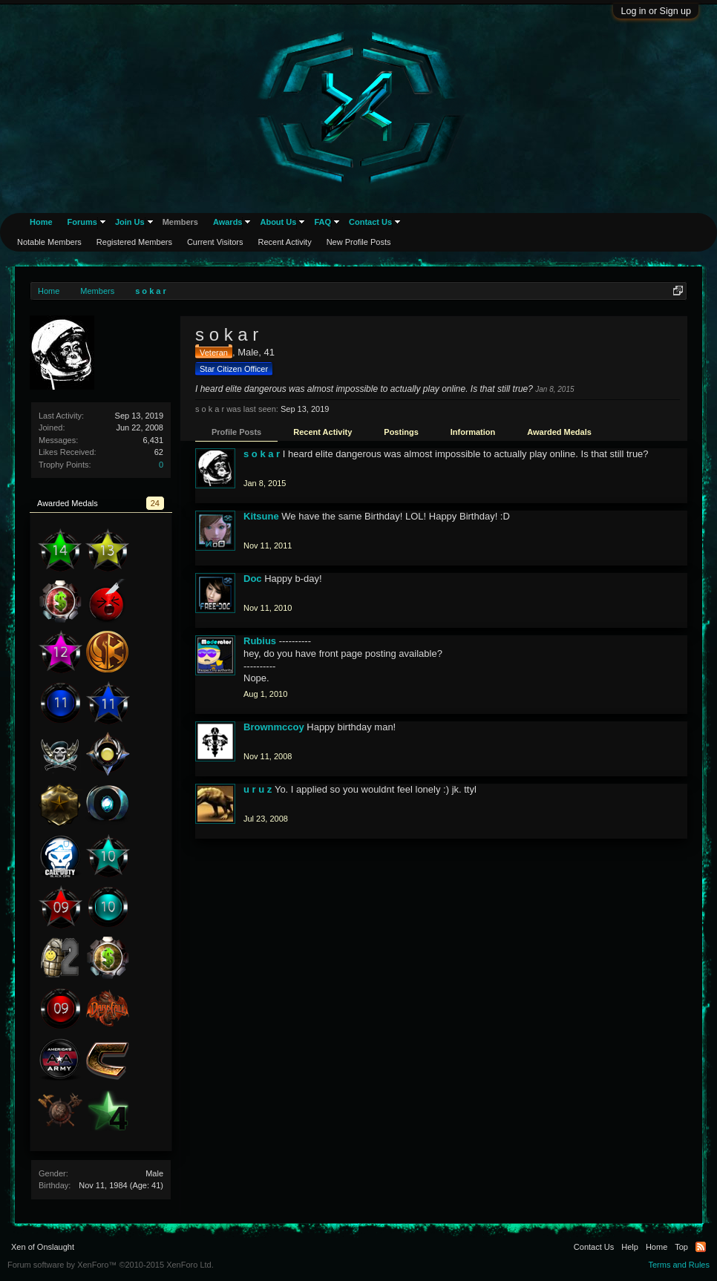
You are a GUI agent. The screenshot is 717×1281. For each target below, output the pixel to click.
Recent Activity (322, 431)
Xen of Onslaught (42, 1246)
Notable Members (49, 241)
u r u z (257, 789)
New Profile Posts (359, 241)
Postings (401, 431)
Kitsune (261, 516)
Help (629, 1246)
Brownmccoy (273, 727)
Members (180, 221)
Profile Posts (236, 431)
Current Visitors (215, 241)
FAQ (322, 221)
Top (681, 1246)
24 (155, 503)
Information (473, 431)
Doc (252, 578)
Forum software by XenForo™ (110, 1264)
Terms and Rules (679, 1264)
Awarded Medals (559, 431)
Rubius (259, 640)
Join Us (130, 221)
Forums (82, 221)
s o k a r (261, 453)
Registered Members (134, 241)
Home (41, 221)
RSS (700, 1247)
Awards (228, 221)
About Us (278, 221)
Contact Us (370, 221)
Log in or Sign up (656, 11)
